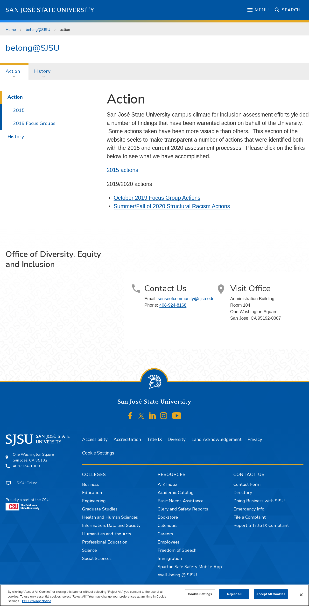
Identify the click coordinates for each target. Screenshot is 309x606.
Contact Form (246, 484)
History (42, 71)
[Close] (301, 595)
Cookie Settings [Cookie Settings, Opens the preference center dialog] (200, 594)
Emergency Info (248, 509)
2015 (19, 110)
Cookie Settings (98, 453)
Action (13, 71)
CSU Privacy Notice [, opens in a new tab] (36, 601)
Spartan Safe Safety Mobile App (190, 567)
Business (90, 484)
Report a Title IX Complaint (261, 525)
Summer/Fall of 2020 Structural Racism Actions (172, 206)
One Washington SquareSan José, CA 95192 (33, 457)
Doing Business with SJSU (259, 501)
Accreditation (127, 439)
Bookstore (168, 517)
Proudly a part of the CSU (27, 503)
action (65, 29)
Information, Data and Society (111, 525)
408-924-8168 (172, 305)
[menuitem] (14, 71)
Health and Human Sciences (110, 517)
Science (89, 550)
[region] (154, 595)
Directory (242, 493)
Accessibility (95, 439)
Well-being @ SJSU (177, 575)
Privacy (254, 439)
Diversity (177, 439)
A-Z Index (167, 484)
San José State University (50, 10)
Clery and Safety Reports (183, 509)
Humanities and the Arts (106, 534)
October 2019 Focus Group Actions (157, 198)
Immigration (170, 558)
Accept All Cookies (270, 594)
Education (92, 493)
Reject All (234, 594)
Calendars (167, 525)
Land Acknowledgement (216, 439)
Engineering (94, 501)
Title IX (154, 439)
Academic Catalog (176, 493)
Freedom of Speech (177, 550)
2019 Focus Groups (34, 123)
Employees (169, 542)
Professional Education (104, 542)
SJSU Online (27, 483)
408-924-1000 (26, 466)
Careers (165, 534)
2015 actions (122, 170)
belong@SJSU (38, 29)
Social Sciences (97, 558)
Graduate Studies (99, 509)
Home (11, 29)
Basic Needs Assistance (181, 501)
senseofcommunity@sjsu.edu (186, 298)
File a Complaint (249, 517)
